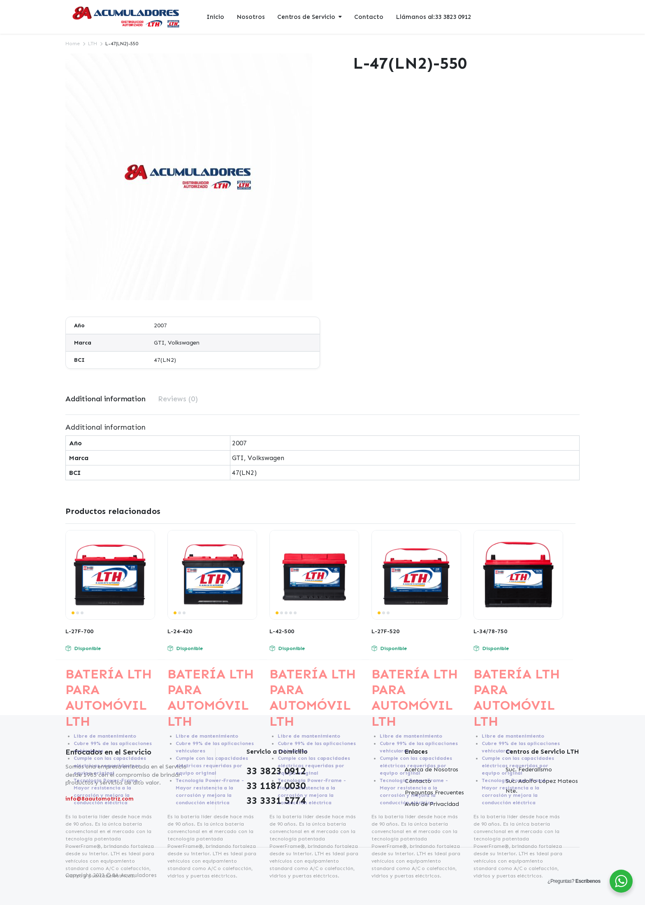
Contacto (368, 17)
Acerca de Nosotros (431, 769)
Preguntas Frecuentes (434, 792)
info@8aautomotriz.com (99, 798)
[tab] (105, 399)
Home (72, 43)
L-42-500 (281, 631)
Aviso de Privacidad (432, 804)
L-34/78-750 (490, 631)
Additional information (105, 398)
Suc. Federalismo (529, 769)
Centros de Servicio (306, 17)
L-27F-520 (385, 631)
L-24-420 (179, 631)
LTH (92, 43)
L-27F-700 (79, 631)
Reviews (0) (178, 398)
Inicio (215, 17)
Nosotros (251, 17)
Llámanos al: (433, 17)
